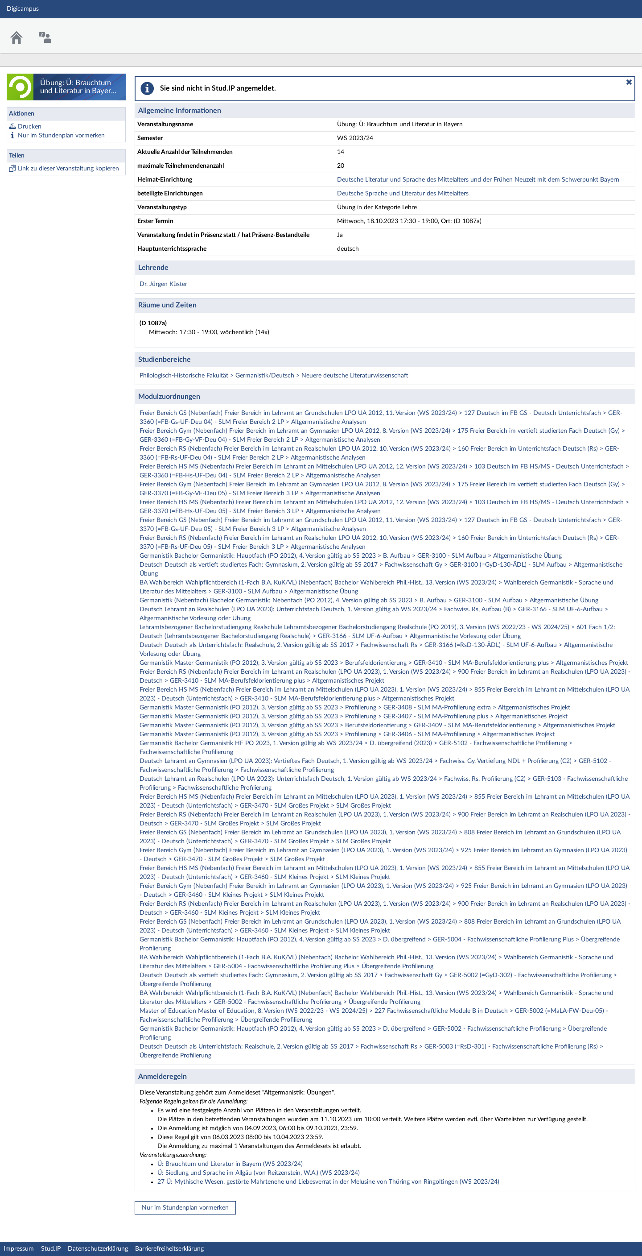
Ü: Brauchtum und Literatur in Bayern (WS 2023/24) (230, 1164)
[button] (629, 82)
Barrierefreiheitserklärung (169, 1249)
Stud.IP (51, 1249)
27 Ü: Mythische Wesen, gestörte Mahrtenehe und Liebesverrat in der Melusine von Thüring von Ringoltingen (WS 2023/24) (328, 1182)
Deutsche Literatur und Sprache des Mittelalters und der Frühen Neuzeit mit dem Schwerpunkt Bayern (478, 180)
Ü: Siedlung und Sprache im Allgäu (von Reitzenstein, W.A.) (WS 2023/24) (258, 1173)
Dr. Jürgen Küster (163, 284)
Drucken (29, 127)
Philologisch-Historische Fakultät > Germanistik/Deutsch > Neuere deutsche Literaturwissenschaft (274, 376)
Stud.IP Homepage (608, 30)
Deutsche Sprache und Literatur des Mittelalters (403, 194)
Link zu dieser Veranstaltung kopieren (68, 169)
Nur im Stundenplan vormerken (61, 136)
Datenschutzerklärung (98, 1249)
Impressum (19, 1249)
